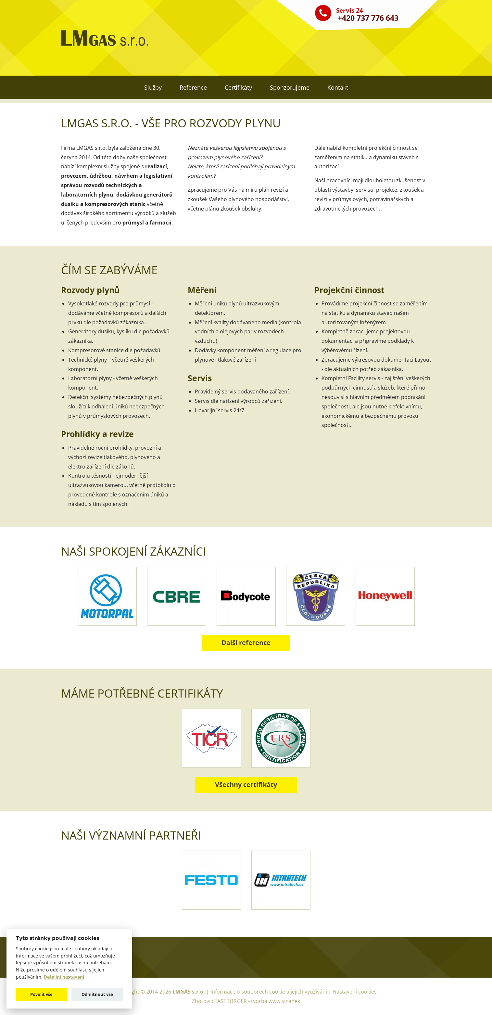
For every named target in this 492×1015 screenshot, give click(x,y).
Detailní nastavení (64, 977)
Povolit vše (41, 994)
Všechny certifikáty (246, 784)
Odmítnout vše (97, 994)
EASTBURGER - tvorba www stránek (257, 1001)
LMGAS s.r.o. (188, 991)
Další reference (246, 642)
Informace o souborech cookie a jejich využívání (269, 991)
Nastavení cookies (355, 991)
